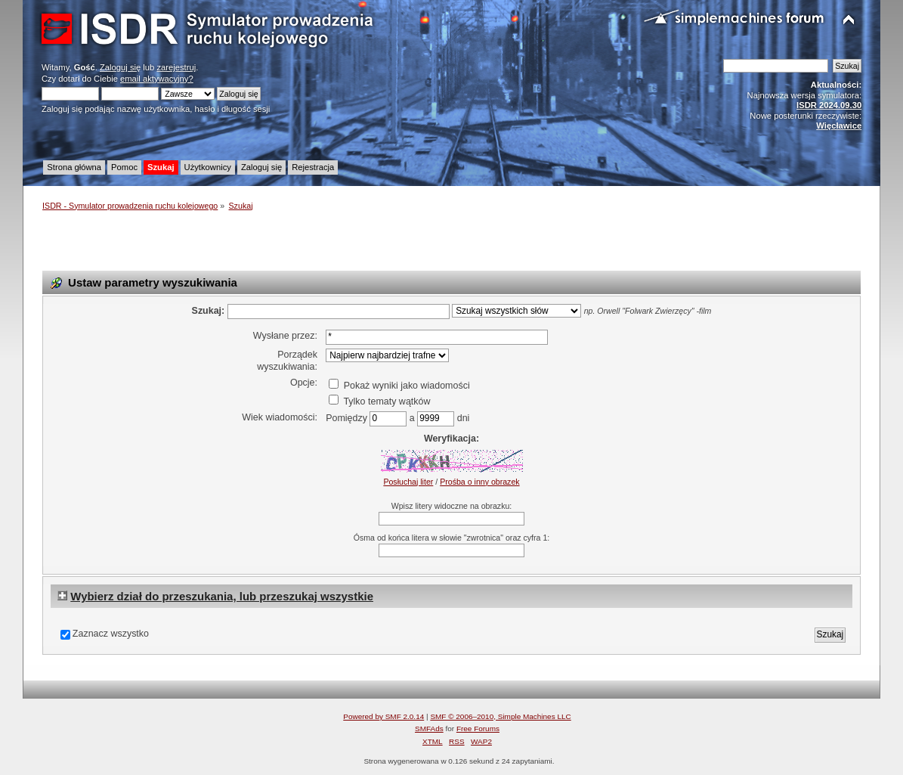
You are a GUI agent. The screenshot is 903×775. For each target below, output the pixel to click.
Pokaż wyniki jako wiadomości (399, 385)
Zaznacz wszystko (111, 633)
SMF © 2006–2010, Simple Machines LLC (500, 716)
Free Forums (477, 728)
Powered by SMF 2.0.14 (383, 716)
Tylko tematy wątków (379, 401)
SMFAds (429, 728)
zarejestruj (176, 67)
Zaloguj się (120, 67)
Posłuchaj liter (408, 481)
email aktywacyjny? (156, 78)
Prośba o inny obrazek (479, 481)
